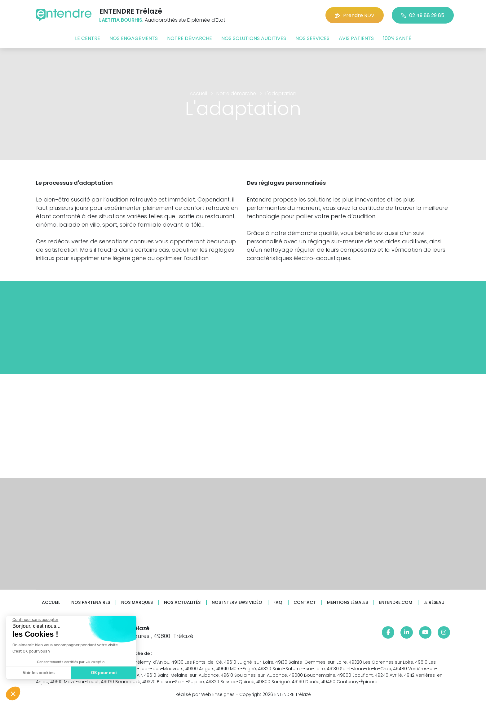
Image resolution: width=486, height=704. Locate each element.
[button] (13, 693)
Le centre (87, 38)
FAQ (277, 602)
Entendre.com (395, 602)
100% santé (397, 38)
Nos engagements (133, 38)
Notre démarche (189, 38)
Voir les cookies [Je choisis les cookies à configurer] (38, 672)
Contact (305, 602)
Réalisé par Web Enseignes (205, 694)
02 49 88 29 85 (422, 15)
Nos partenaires (90, 602)
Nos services (312, 38)
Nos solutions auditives (253, 38)
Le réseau (433, 602)
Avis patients (356, 38)
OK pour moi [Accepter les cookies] (103, 672)
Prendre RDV (354, 15)
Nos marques (137, 602)
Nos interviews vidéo (237, 602)
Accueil (51, 602)
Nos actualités (182, 602)
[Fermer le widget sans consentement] (35, 620)
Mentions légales (347, 602)
